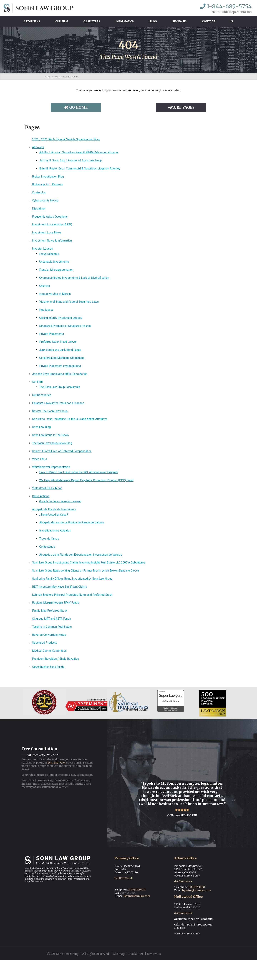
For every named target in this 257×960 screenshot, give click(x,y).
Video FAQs (39, 459)
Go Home (76, 107)
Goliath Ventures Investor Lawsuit (60, 501)
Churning (44, 285)
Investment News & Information (52, 240)
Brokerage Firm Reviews (47, 184)
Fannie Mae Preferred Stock (49, 610)
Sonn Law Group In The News (50, 435)
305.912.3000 (137, 889)
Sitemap (119, 954)
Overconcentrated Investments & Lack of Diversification (74, 277)
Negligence (46, 309)
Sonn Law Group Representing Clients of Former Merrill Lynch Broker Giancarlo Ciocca (85, 570)
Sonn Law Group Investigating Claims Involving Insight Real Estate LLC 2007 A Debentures (88, 562)
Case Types (91, 21)
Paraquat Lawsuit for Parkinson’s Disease (58, 403)
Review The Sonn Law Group (50, 411)
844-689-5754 (56, 762)
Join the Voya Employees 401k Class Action (59, 374)
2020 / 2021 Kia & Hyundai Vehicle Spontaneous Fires (66, 139)
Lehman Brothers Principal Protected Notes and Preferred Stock (72, 594)
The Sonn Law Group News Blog (52, 443)
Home (47, 77)
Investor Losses (42, 248)
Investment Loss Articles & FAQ (52, 224)
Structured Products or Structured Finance (65, 326)
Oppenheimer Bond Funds (48, 666)
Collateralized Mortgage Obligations (61, 358)
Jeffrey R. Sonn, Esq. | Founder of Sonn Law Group (70, 160)
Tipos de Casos (49, 538)
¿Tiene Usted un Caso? (53, 514)
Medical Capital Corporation (49, 650)
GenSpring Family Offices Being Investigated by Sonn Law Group (72, 578)
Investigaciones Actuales (55, 530)
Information (125, 21)
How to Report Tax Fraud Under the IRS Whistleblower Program (78, 472)
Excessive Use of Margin (55, 294)
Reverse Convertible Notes (49, 634)
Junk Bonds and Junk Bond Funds (60, 349)
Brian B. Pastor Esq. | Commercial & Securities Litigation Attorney (79, 168)
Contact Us (39, 192)
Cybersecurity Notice (45, 200)
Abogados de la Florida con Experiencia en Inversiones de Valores (80, 554)
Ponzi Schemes (49, 253)
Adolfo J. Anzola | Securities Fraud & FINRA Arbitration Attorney (79, 152)
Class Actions (40, 496)
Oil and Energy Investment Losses (60, 317)
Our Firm (61, 21)
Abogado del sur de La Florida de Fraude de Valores (71, 522)
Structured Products (44, 642)
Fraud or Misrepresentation (56, 269)
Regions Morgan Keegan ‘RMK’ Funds (55, 602)
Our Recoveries (41, 395)
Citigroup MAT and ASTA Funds (51, 618)
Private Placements (51, 334)
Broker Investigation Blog (48, 176)
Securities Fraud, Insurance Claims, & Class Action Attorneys (69, 419)
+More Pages (181, 107)
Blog (153, 21)
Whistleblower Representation (51, 467)
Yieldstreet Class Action (47, 488)
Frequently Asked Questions (50, 216)
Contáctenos (47, 546)
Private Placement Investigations (60, 366)
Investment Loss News (46, 232)
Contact (208, 21)
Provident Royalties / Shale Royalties (55, 658)
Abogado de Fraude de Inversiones (54, 509)
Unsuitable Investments (54, 261)
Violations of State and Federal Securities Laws (69, 301)
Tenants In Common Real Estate (52, 626)
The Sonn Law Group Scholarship (59, 387)
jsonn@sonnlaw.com (137, 896)
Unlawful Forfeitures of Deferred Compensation (62, 451)
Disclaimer (39, 208)
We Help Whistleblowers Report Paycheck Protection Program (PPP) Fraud (86, 480)
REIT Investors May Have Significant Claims (59, 586)
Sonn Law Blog (41, 427)
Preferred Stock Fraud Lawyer (58, 341)
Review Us (179, 21)
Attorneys (32, 21)
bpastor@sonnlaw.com (196, 890)
